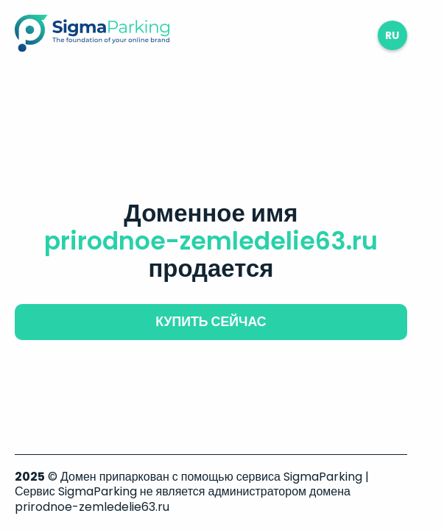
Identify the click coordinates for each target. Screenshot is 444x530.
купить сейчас (210, 321)
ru (392, 35)
